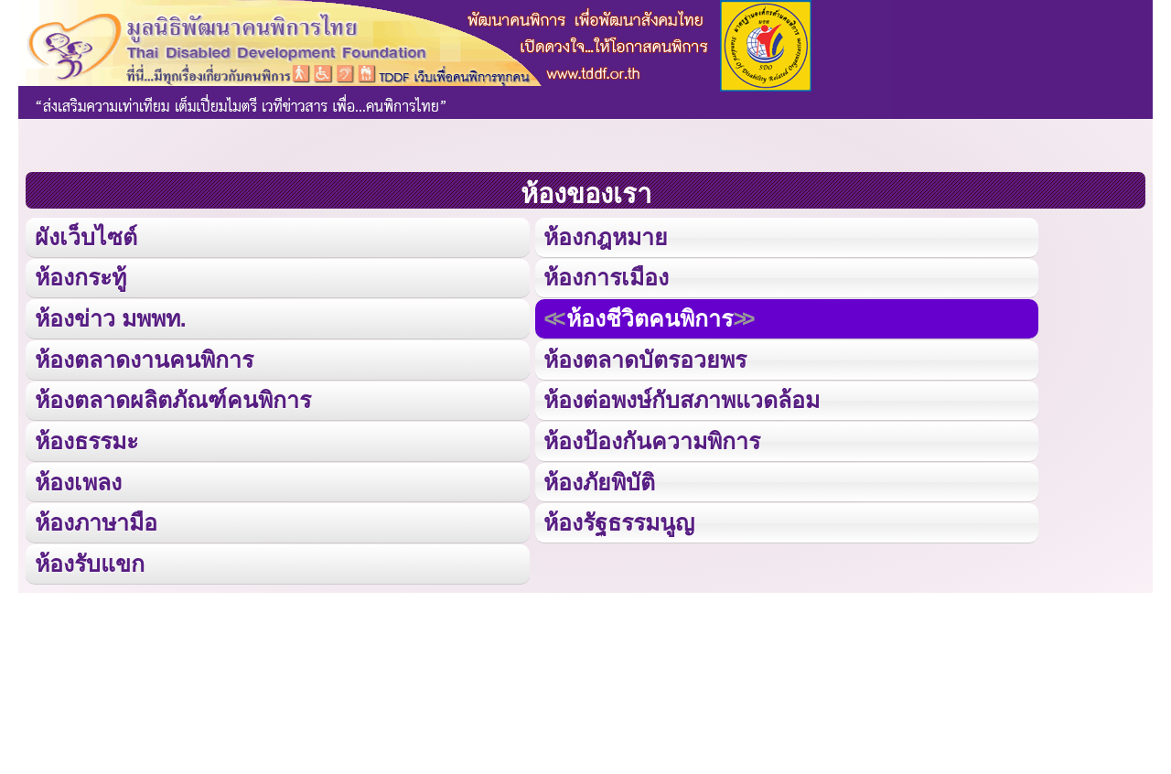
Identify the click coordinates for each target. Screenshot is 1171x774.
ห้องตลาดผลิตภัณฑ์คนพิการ (173, 398)
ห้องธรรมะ (86, 438)
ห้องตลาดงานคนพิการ (144, 358)
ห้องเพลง (78, 479)
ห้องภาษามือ (96, 520)
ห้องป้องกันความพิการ (651, 438)
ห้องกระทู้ (80, 276)
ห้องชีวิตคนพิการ (648, 317)
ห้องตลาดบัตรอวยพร (645, 358)
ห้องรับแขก (90, 560)
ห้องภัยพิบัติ (599, 479)
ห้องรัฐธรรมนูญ (618, 520)
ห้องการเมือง (605, 276)
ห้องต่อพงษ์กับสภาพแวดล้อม (681, 398)
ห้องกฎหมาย (605, 236)
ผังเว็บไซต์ (85, 236)
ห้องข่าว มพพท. (111, 317)
